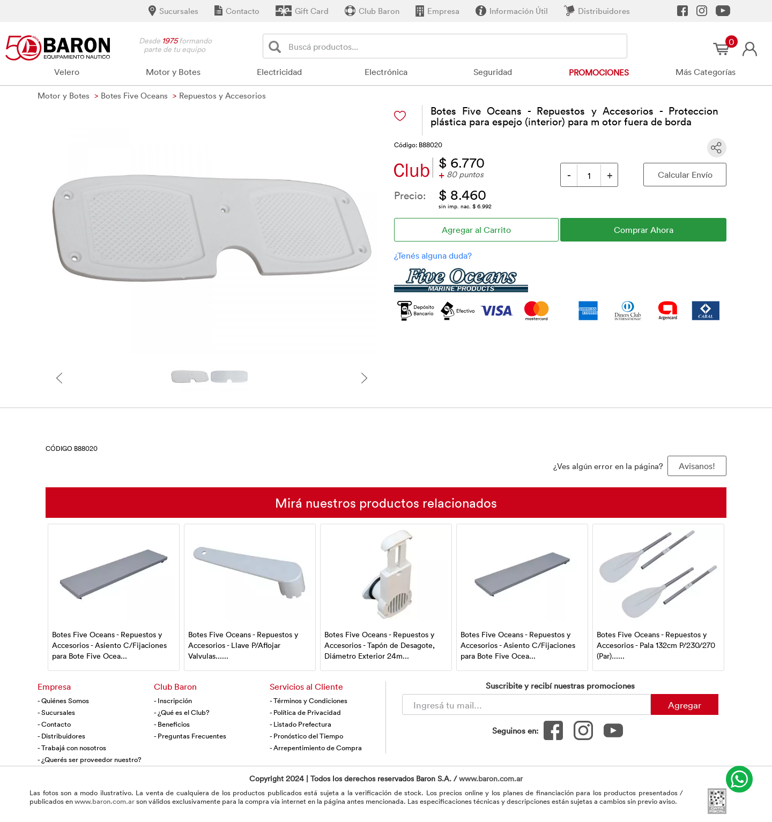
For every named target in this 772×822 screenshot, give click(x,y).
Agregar (684, 705)
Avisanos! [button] (697, 466)
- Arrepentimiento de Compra (316, 747)
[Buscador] (456, 46)
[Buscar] (277, 46)
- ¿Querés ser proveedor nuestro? (90, 759)
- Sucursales (56, 712)
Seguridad (492, 71)
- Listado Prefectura (300, 724)
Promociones (599, 72)
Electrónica (386, 71)
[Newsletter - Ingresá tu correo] (526, 704)
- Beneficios (172, 724)
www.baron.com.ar (491, 778)
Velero (66, 71)
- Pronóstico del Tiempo (306, 736)
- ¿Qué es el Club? (182, 712)
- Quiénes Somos (63, 700)
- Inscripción (173, 700)
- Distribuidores (61, 736)
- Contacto (54, 724)
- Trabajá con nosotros (72, 747)
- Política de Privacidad (305, 712)
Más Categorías (706, 71)
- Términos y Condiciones (308, 700)
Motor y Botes (173, 71)
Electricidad (279, 71)
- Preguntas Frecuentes (190, 736)
